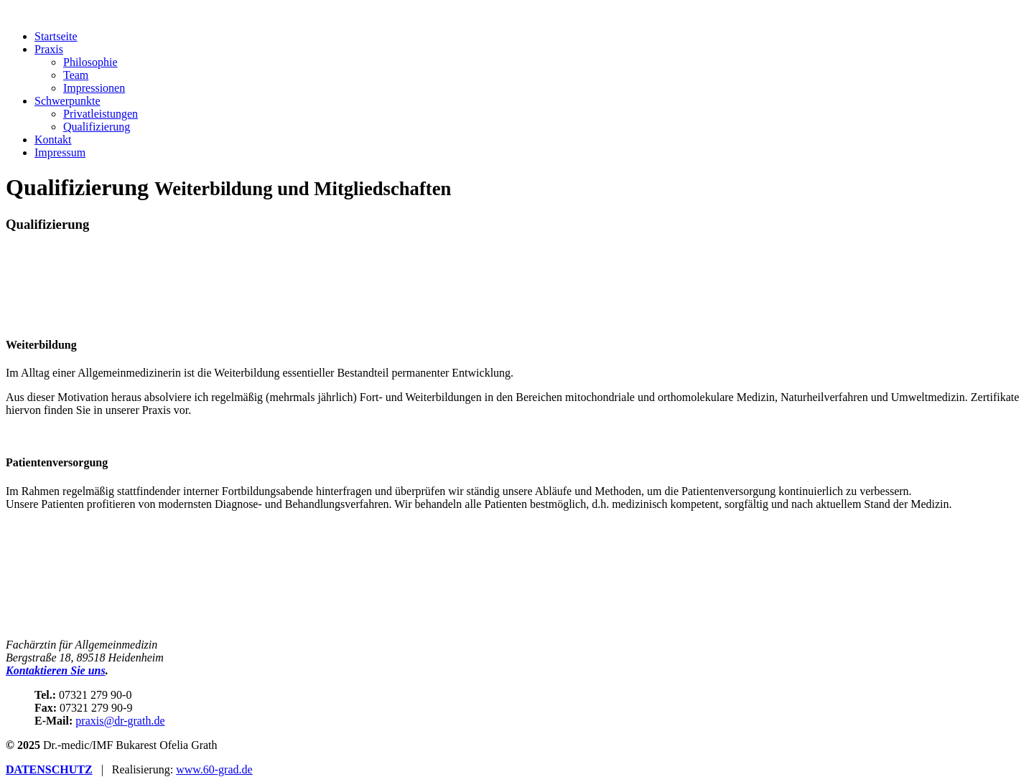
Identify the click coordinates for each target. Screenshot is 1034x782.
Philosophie (90, 62)
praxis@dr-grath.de (119, 721)
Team (75, 75)
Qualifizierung (96, 127)
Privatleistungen (100, 114)
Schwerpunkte (67, 101)
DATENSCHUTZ (49, 769)
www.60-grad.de (214, 769)
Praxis (48, 49)
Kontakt (53, 139)
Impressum (59, 152)
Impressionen (94, 88)
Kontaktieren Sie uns (56, 670)
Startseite (56, 36)
